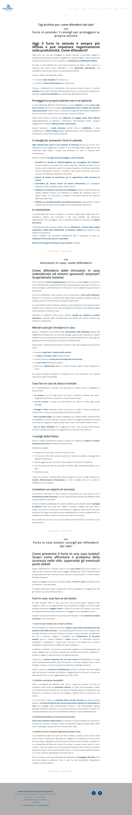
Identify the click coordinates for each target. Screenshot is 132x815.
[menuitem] (69, 9)
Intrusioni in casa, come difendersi (66, 263)
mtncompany (67, 251)
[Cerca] (127, 9)
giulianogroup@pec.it (43, 805)
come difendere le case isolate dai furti (83, 305)
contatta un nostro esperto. (43, 763)
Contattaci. (77, 243)
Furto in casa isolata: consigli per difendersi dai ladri (66, 544)
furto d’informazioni (53, 83)
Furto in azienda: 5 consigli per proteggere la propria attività (66, 34)
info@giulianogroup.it (29, 805)
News (66, 29)
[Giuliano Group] (9, 9)
